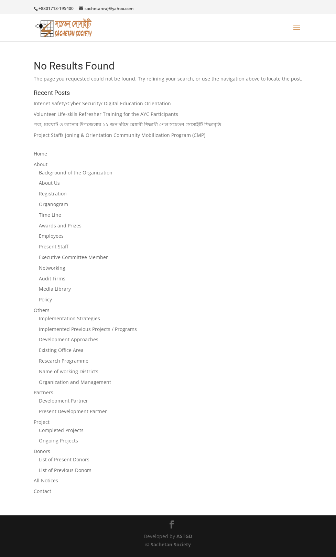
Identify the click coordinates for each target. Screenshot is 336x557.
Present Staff (53, 246)
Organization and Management (75, 382)
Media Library (55, 289)
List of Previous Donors (65, 470)
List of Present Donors (64, 459)
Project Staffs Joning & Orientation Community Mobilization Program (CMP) (119, 135)
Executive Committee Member (73, 257)
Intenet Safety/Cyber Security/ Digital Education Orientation (102, 103)
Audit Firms (52, 278)
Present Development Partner (73, 411)
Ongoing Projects (58, 440)
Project (42, 422)
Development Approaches (68, 339)
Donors (42, 451)
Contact (42, 491)
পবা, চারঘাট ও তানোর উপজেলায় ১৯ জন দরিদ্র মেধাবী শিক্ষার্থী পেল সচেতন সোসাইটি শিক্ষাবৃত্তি (127, 124)
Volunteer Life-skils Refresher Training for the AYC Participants (106, 114)
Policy (45, 299)
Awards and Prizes (60, 225)
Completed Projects (61, 430)
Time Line (50, 215)
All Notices (46, 480)
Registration (53, 193)
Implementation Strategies (69, 318)
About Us (49, 183)
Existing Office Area (61, 350)
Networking (52, 268)
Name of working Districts (68, 371)
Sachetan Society (171, 544)
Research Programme (63, 360)
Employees (51, 236)
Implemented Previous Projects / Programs (88, 329)
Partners (43, 392)
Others (42, 310)
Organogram (53, 204)
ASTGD (184, 536)
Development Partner (63, 400)
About (40, 164)
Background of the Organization (75, 172)
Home (40, 153)
